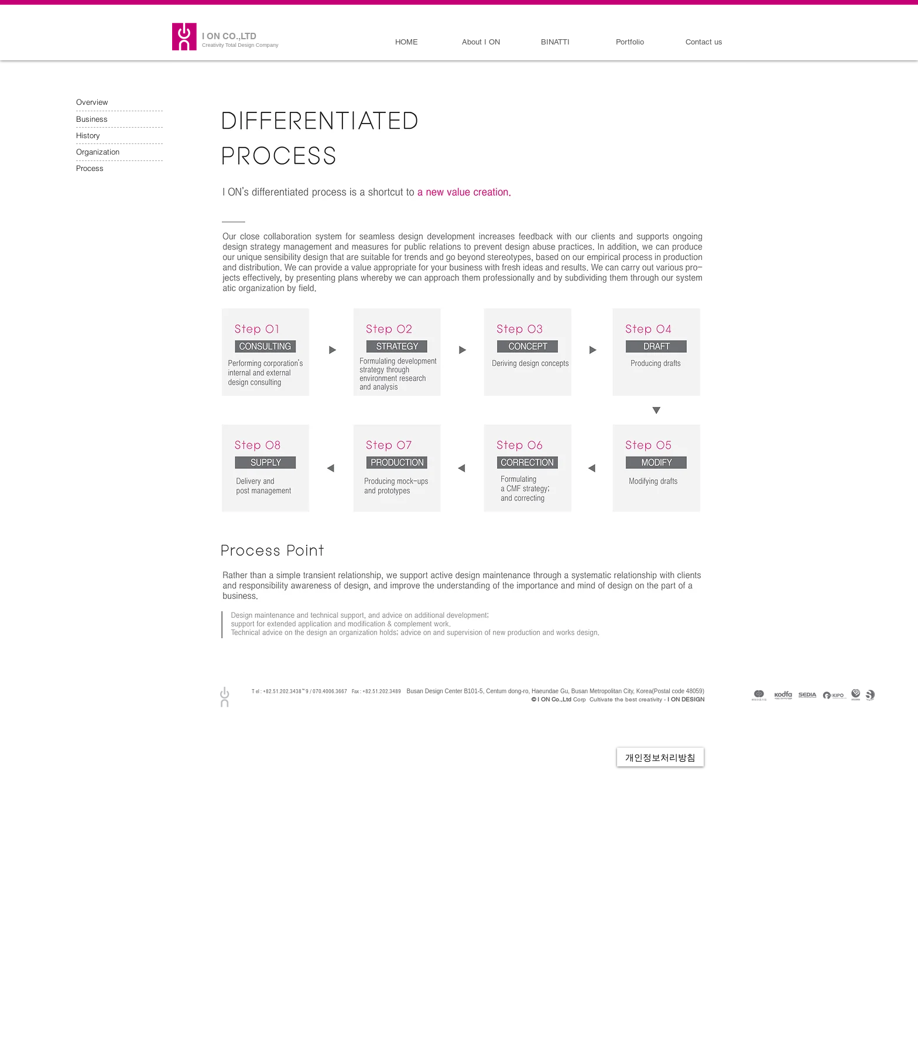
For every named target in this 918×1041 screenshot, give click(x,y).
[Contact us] (704, 42)
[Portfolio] (629, 42)
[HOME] (406, 42)
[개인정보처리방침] (660, 757)
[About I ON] (481, 42)
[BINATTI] (555, 42)
